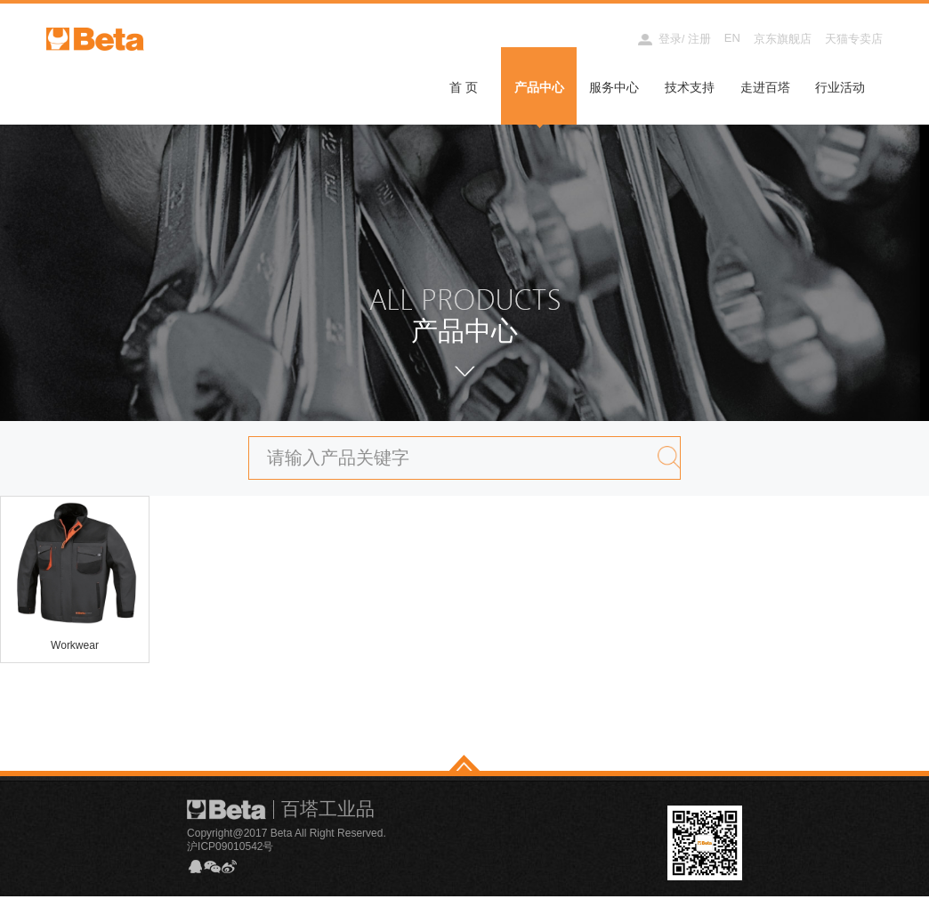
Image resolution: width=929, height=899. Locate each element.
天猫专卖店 (854, 38)
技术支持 (690, 87)
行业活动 (840, 87)
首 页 (463, 87)
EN (732, 38)
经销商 (603, 38)
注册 (699, 38)
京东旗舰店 (783, 38)
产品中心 (539, 87)
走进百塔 (765, 87)
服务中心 (614, 87)
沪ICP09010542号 (230, 848)
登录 (670, 38)
